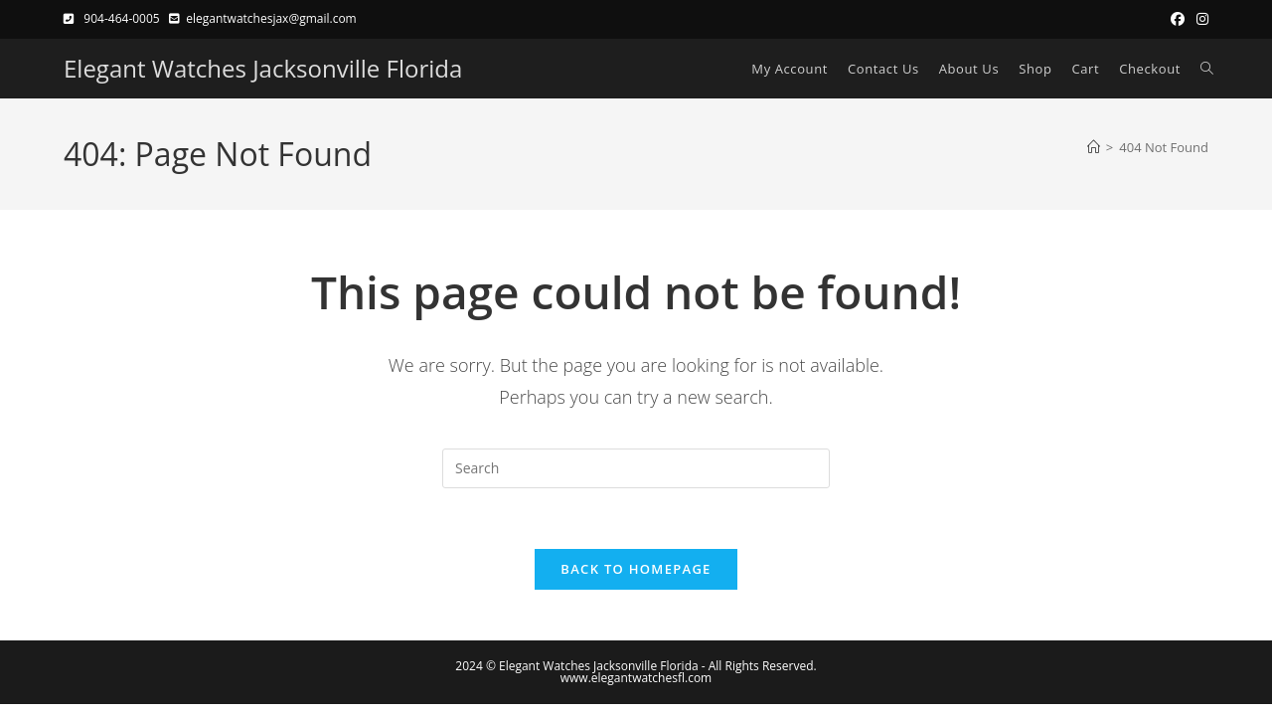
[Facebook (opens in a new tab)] (1178, 19)
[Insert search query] (636, 468)
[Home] (1093, 147)
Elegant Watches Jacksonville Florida (263, 68)
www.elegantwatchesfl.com (636, 677)
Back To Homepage (635, 569)
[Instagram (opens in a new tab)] (1199, 19)
